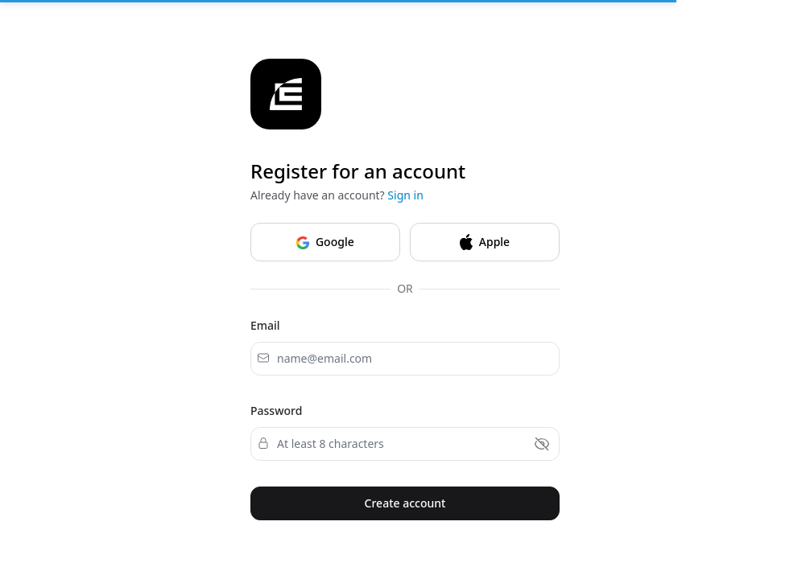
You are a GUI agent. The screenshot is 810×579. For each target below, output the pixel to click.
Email (265, 325)
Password (276, 410)
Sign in (405, 195)
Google (324, 241)
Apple (485, 242)
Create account (405, 503)
